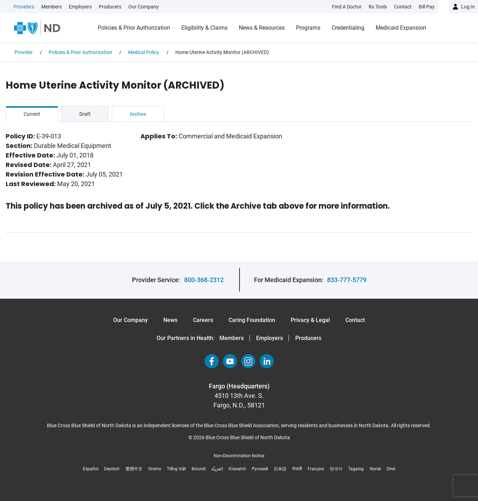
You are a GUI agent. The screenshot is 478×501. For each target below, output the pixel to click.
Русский (260, 468)
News (170, 320)
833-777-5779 (347, 280)
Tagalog (356, 468)
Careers (203, 320)
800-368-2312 (204, 280)
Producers (110, 7)
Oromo (154, 468)
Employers (80, 7)
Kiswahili (237, 468)
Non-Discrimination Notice (239, 455)
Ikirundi (199, 468)
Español (90, 468)
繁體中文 (134, 468)
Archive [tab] (138, 114)
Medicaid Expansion (401, 27)
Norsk (375, 468)
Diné (391, 468)
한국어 (336, 468)
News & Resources (262, 27)
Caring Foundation (252, 320)
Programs (308, 27)
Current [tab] (32, 114)
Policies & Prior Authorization (134, 27)
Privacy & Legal (310, 320)
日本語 (280, 468)
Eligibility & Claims (204, 27)
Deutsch (112, 468)
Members (51, 7)
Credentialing (348, 27)
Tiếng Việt (176, 468)
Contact (355, 320)
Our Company (143, 7)
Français (316, 468)
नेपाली (297, 468)
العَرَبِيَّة (217, 468)
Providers (23, 7)
